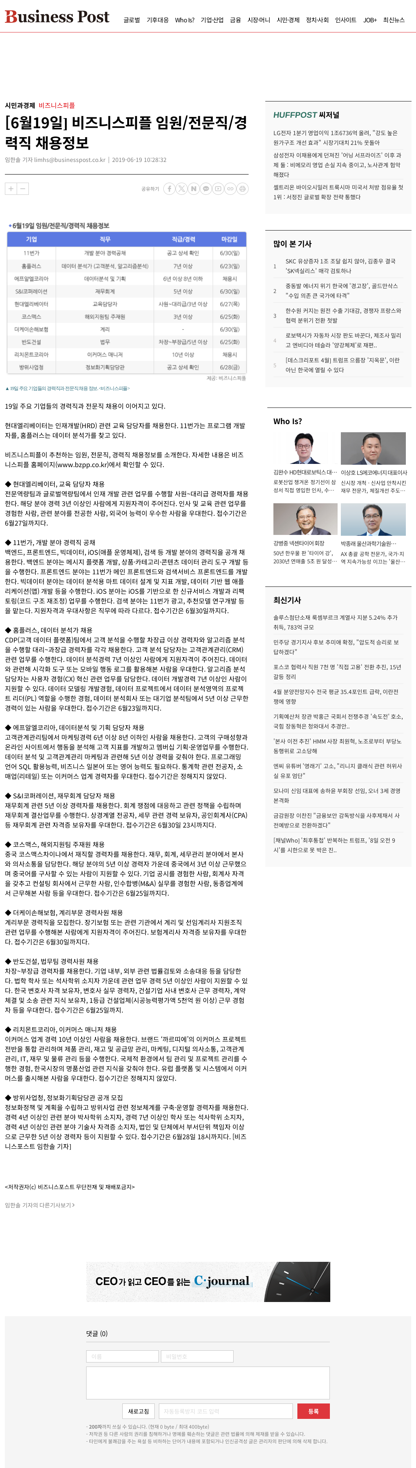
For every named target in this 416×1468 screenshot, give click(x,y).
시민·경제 (288, 19)
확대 (11, 189)
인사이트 (346, 19)
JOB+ (370, 19)
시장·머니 (258, 19)
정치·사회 (317, 19)
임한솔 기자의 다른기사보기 (38, 1205)
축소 (23, 189)
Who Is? (184, 19)
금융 (235, 19)
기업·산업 (212, 19)
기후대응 (158, 19)
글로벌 (132, 19)
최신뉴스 (394, 19)
